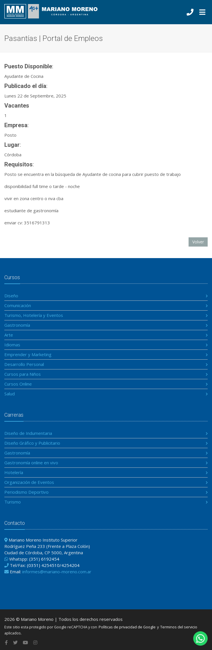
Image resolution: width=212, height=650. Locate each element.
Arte (8, 335)
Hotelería (13, 472)
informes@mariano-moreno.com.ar (56, 571)
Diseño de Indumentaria (28, 433)
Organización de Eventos (29, 482)
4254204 (70, 565)
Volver (198, 242)
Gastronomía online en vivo (31, 462)
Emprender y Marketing (27, 354)
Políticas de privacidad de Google (127, 627)
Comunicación (17, 305)
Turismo (12, 502)
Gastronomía (17, 325)
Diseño (11, 295)
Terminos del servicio (178, 627)
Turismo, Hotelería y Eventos (33, 315)
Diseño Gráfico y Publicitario (32, 443)
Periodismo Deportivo (26, 492)
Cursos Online (18, 384)
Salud (9, 394)
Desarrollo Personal (24, 364)
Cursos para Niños (22, 374)
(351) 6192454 (44, 559)
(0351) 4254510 (43, 565)
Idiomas (12, 344)
